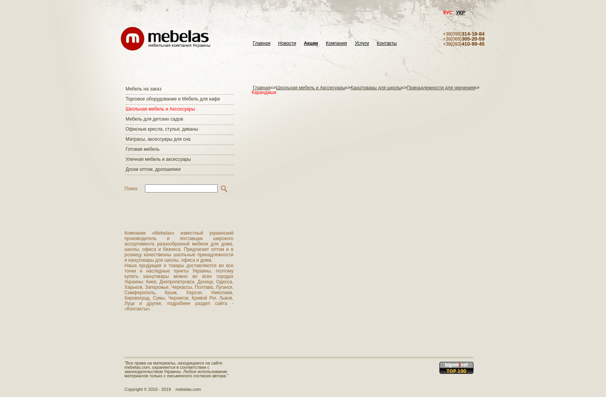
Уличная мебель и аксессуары (158, 159)
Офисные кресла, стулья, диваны (162, 129)
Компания (336, 43)
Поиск (130, 188)
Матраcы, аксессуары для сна (158, 139)
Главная (262, 43)
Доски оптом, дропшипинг (153, 169)
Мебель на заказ (144, 89)
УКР (460, 12)
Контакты (387, 43)
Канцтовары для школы (376, 87)
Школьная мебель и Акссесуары (160, 109)
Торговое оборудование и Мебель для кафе (173, 99)
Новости (287, 43)
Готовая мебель (143, 149)
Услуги (362, 43)
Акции (311, 43)
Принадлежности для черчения (441, 87)
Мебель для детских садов (154, 119)
